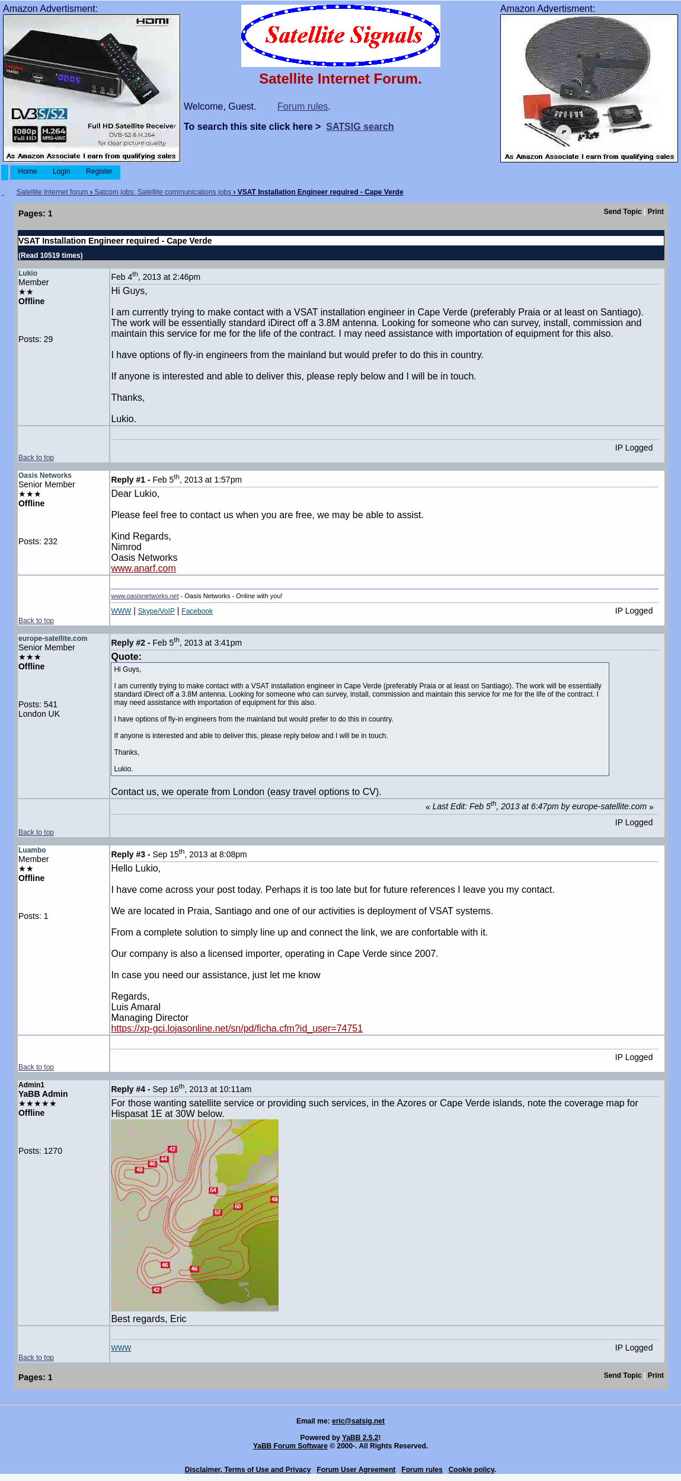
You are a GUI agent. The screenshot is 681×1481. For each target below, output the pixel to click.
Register (99, 171)
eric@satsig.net (358, 1421)
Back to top (36, 458)
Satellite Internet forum (52, 192)
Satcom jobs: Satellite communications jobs (162, 192)
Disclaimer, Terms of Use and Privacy (248, 1470)
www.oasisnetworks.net (144, 595)
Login (61, 171)
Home (27, 171)
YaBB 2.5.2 (360, 1438)
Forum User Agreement (355, 1470)
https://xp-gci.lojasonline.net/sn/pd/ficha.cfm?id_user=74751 (237, 1028)
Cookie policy (471, 1470)
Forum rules (302, 106)
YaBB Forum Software (290, 1446)
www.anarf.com (143, 568)
